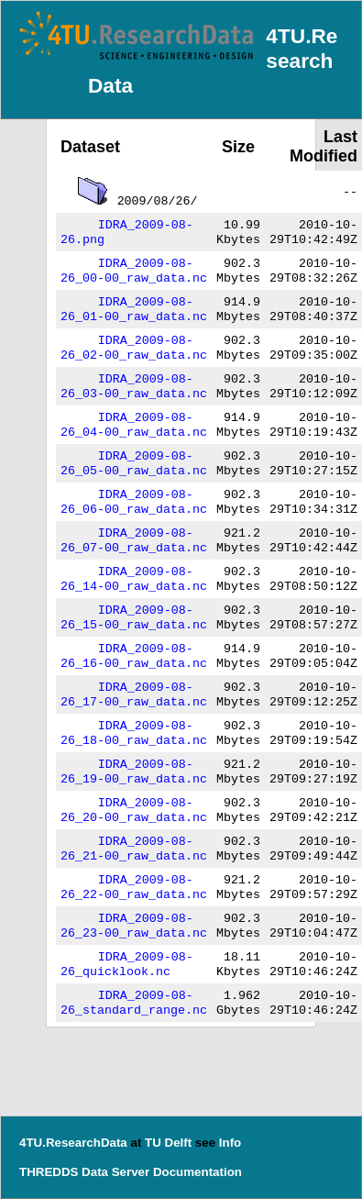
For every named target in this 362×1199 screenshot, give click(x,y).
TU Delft (168, 1142)
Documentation (197, 1172)
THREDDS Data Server (84, 1172)
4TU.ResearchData (73, 1142)
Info (230, 1142)
